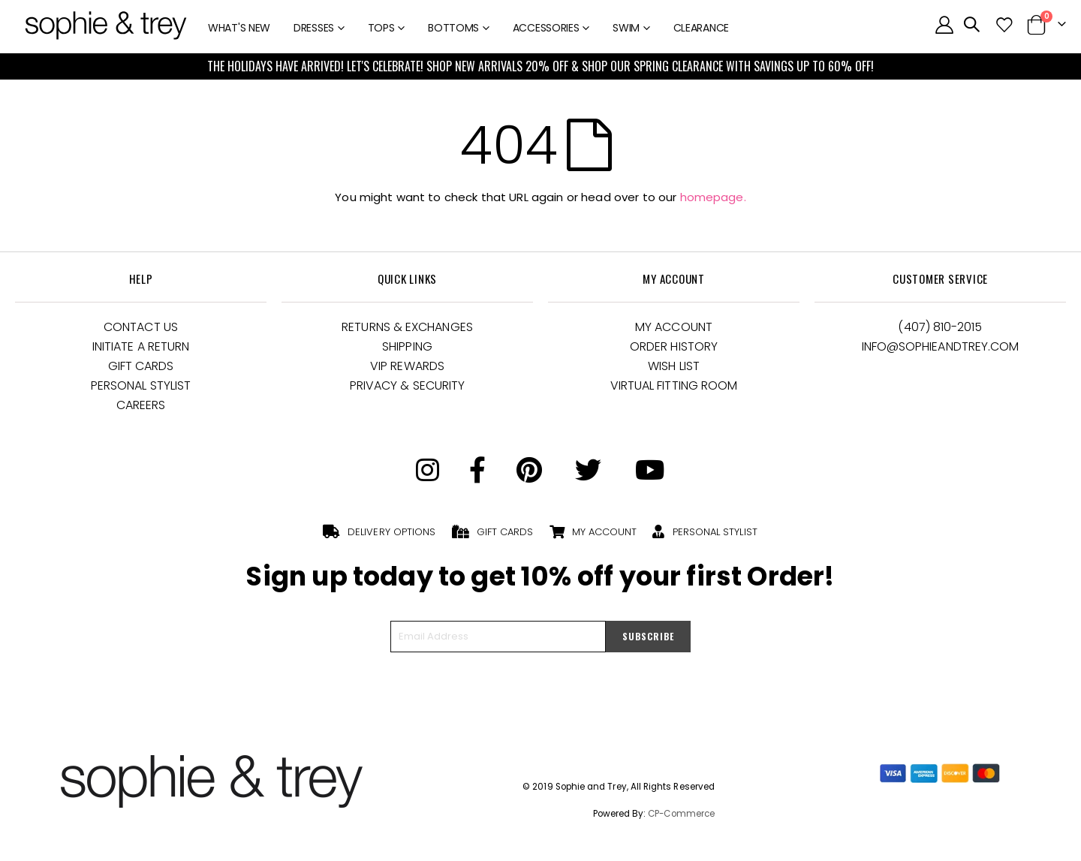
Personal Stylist (141, 385)
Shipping (407, 346)
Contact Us (141, 327)
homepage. (713, 197)
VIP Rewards (407, 366)
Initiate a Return (140, 346)
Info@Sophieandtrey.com (940, 346)
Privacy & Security (407, 385)
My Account (673, 327)
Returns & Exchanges (407, 327)
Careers (141, 405)
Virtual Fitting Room (674, 385)
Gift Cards (141, 366)
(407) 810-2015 (940, 327)
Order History (674, 346)
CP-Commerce (681, 814)
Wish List (674, 366)
